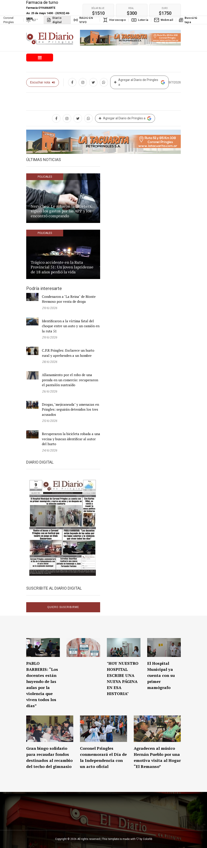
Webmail (163, 20)
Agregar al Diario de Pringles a (139, 82)
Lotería (139, 20)
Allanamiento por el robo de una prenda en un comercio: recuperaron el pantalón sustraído (70, 380)
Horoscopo (114, 20)
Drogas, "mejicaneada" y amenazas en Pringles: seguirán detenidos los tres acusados (70, 409)
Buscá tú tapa (188, 20)
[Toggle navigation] (39, 57)
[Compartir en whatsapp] (104, 82)
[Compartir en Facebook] (72, 82)
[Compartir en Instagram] (83, 82)
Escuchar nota (42, 82)
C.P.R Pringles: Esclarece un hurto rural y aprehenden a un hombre (68, 353)
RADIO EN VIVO (83, 20)
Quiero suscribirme (63, 607)
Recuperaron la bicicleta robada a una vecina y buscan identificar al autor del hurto (71, 439)
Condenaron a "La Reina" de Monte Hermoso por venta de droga (69, 299)
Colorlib (147, 839)
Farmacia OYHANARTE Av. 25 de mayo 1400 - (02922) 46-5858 (48, 13)
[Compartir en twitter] (93, 82)
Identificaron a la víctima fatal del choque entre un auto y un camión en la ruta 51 (70, 326)
